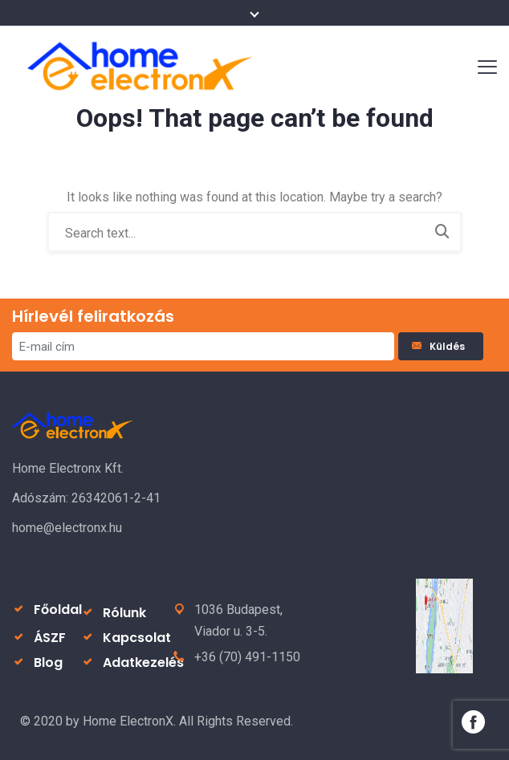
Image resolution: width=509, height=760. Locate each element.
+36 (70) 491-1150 (247, 656)
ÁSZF (50, 637)
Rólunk (124, 613)
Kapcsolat (137, 637)
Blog (48, 662)
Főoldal (58, 609)
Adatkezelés (143, 662)
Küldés (441, 346)
